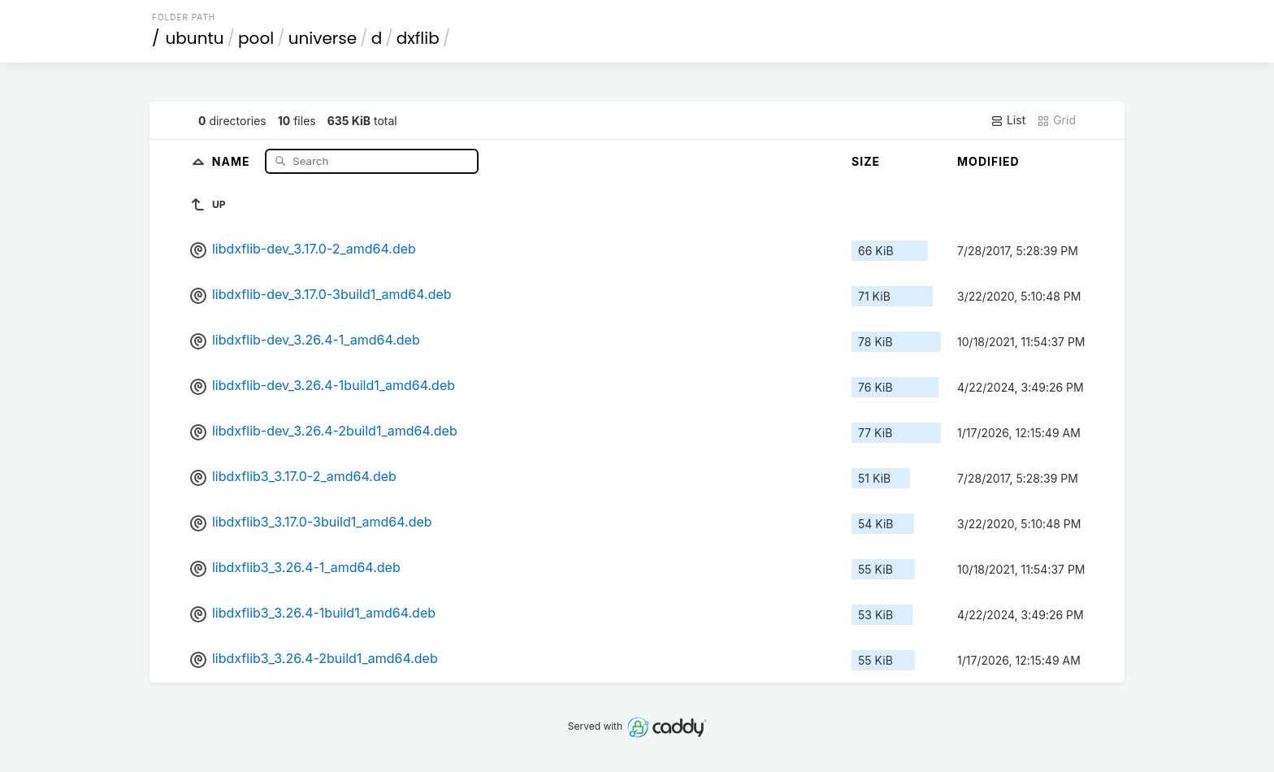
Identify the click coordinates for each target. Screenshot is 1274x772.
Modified (988, 161)
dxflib (418, 38)
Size (866, 161)
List (1007, 120)
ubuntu (195, 38)
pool (256, 38)
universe (322, 38)
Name (233, 160)
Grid (1056, 120)
